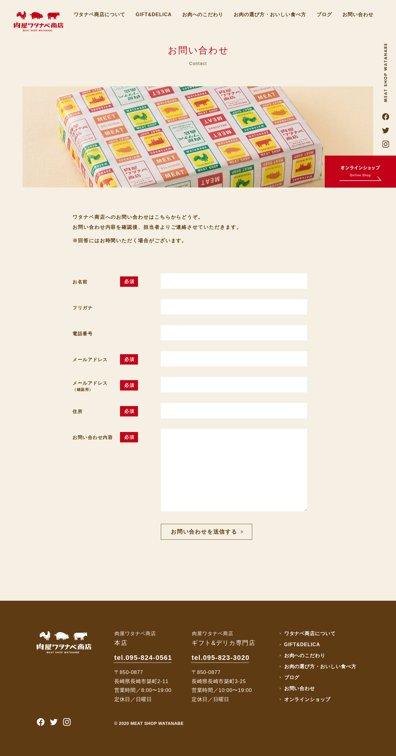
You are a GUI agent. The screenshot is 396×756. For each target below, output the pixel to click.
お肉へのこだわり (203, 14)
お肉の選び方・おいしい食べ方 (270, 14)
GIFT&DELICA (153, 14)
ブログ (324, 14)
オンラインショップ (307, 699)
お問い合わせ (357, 14)
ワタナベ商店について (100, 14)
